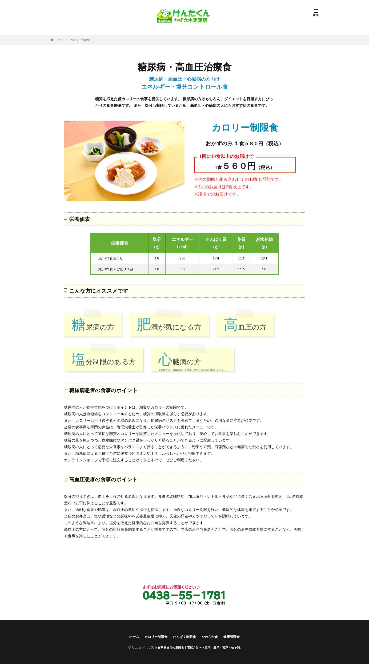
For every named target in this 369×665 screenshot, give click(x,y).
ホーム (128, 637)
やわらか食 (212, 637)
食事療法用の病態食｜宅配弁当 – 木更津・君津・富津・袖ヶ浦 (199, 648)
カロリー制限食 (80, 40)
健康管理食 (236, 637)
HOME (58, 39)
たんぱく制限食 (184, 637)
